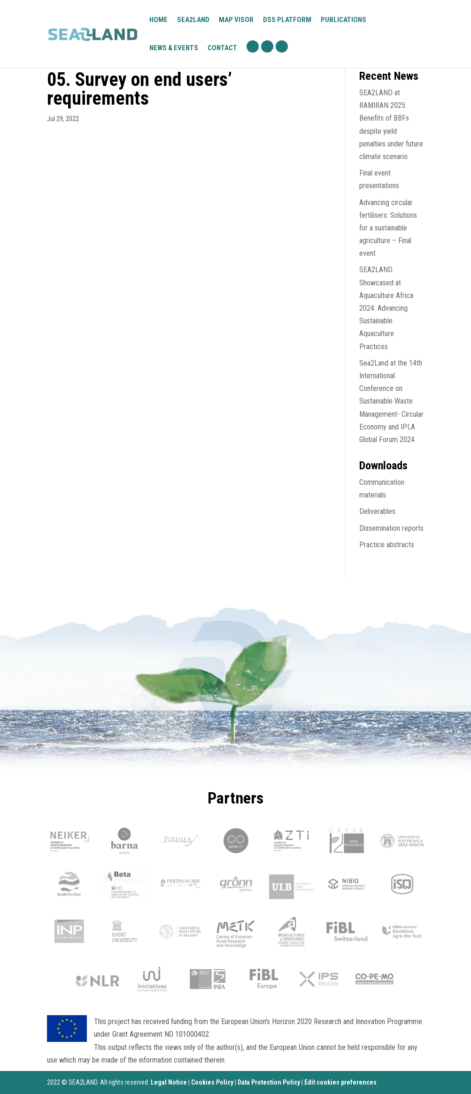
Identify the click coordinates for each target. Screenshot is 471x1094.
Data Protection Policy (269, 1082)
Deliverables (377, 511)
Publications (343, 19)
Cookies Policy (212, 1082)
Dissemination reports (391, 528)
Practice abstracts (386, 544)
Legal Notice (169, 1082)
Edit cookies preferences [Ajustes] (340, 1082)
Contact (222, 48)
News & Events (173, 48)
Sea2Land (193, 19)
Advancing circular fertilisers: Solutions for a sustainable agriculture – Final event (388, 228)
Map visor (236, 20)
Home (158, 20)
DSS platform (287, 20)
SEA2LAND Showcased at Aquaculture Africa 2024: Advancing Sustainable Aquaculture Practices (386, 308)
